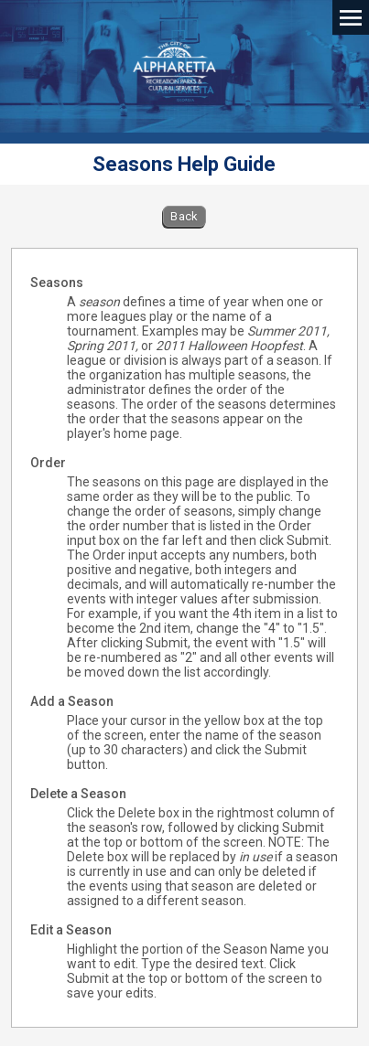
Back (184, 216)
